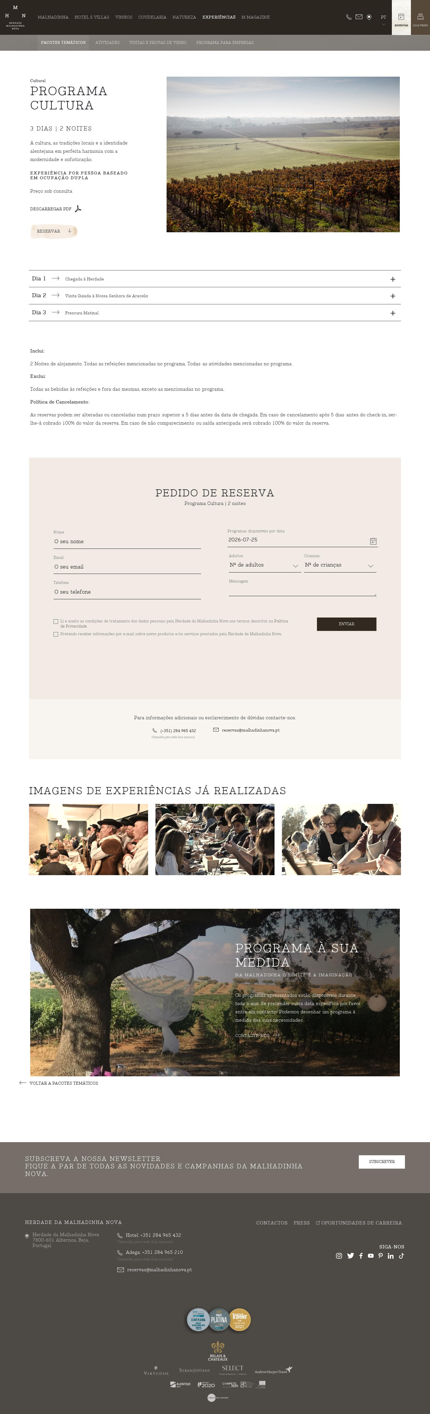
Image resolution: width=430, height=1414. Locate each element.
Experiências (219, 17)
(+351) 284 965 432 (174, 731)
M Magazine (255, 17)
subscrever (382, 1161)
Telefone (61, 582)
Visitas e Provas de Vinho (158, 42)
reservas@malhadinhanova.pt (246, 730)
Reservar (54, 231)
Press (302, 1223)
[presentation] (97, 650)
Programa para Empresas (225, 42)
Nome (59, 532)
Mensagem (238, 581)
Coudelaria (152, 17)
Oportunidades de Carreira (359, 1223)
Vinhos (123, 17)
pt (383, 17)
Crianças (312, 556)
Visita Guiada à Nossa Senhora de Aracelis (214, 295)
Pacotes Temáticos (63, 42)
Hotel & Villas (92, 17)
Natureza (184, 17)
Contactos (272, 1223)
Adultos (236, 556)
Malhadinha (53, 17)
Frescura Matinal (214, 312)
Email (59, 557)
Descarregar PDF (55, 208)
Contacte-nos (257, 1035)
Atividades (107, 42)
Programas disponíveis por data (256, 531)
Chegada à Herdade (214, 278)
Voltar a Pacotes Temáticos (58, 1083)
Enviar (346, 624)
